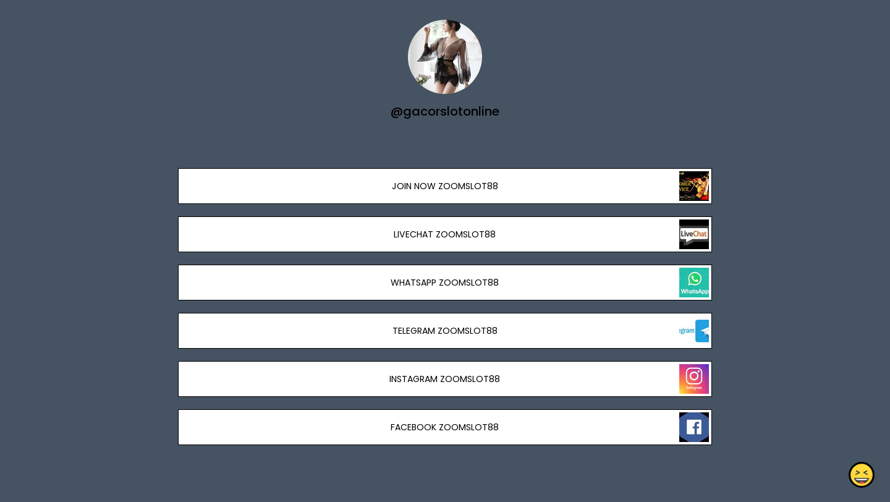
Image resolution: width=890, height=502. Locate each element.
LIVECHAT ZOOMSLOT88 (445, 234)
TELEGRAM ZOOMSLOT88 (445, 331)
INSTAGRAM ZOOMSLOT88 (444, 379)
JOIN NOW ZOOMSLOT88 (445, 186)
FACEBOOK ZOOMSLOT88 (445, 427)
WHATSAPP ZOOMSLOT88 (445, 282)
